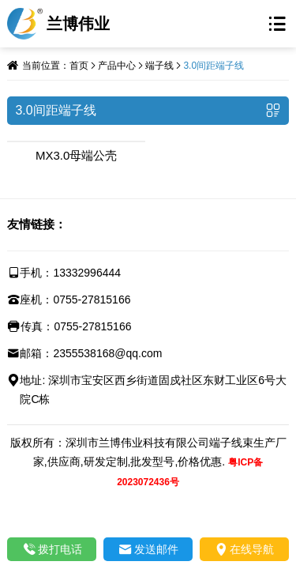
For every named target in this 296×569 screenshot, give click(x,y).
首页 (78, 65)
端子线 (159, 65)
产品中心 (117, 65)
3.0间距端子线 (213, 65)
